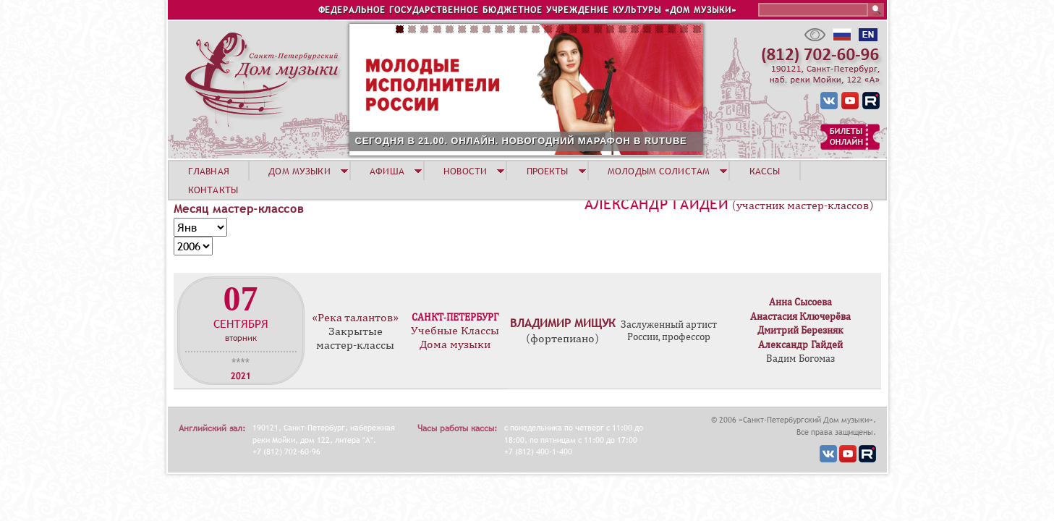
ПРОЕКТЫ (548, 170)
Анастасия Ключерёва (800, 316)
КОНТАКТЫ (213, 189)
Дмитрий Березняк (800, 330)
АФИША (387, 170)
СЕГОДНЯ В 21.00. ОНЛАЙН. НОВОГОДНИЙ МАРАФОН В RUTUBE (521, 140)
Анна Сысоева (800, 302)
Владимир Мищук (563, 323)
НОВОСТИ (465, 170)
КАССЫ (765, 170)
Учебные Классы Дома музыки (455, 337)
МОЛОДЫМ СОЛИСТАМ (659, 170)
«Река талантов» (355, 317)
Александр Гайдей (656, 204)
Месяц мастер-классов (239, 208)
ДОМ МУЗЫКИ (299, 170)
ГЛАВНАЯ (208, 170)
